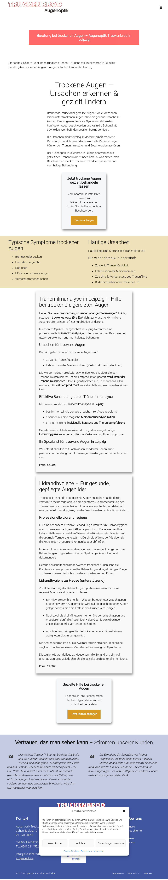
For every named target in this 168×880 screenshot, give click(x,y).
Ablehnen (81, 843)
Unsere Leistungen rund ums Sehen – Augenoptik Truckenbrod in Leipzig (68, 63)
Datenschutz (86, 851)
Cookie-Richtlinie (71, 851)
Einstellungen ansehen (111, 843)
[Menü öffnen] (161, 7)
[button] (124, 811)
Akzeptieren (55, 843)
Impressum (99, 851)
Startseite (14, 63)
